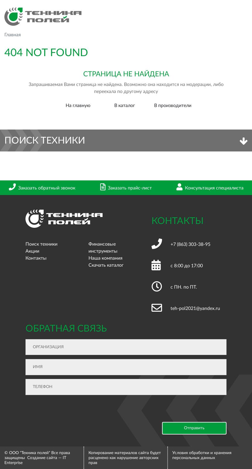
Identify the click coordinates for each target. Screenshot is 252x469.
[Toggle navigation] (243, 17)
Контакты (36, 258)
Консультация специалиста (210, 188)
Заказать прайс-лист (126, 188)
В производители (172, 105)
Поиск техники (41, 244)
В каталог (124, 105)
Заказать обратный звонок (42, 188)
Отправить (194, 428)
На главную (78, 105)
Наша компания (105, 258)
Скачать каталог (106, 265)
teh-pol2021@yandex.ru (195, 308)
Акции (32, 251)
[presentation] (70, 410)
